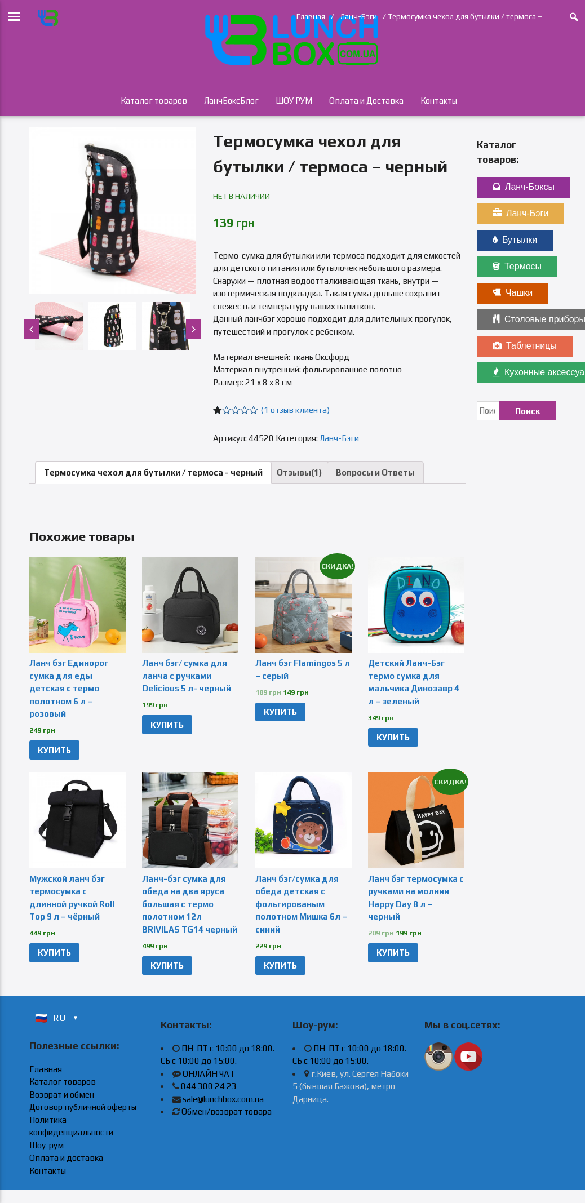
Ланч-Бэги (358, 16)
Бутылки (515, 240)
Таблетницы (525, 345)
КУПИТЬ (54, 750)
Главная (310, 16)
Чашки (513, 293)
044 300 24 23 (209, 1086)
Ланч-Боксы (524, 187)
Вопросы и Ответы (375, 472)
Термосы (517, 266)
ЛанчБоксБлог (231, 100)
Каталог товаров (154, 100)
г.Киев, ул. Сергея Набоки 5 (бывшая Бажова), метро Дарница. (350, 1086)
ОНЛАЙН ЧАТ (209, 1073)
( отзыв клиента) (295, 410)
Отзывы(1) (299, 472)
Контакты (438, 100)
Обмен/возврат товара (226, 1111)
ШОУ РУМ (294, 100)
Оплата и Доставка (366, 100)
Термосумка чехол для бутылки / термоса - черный (153, 472)
